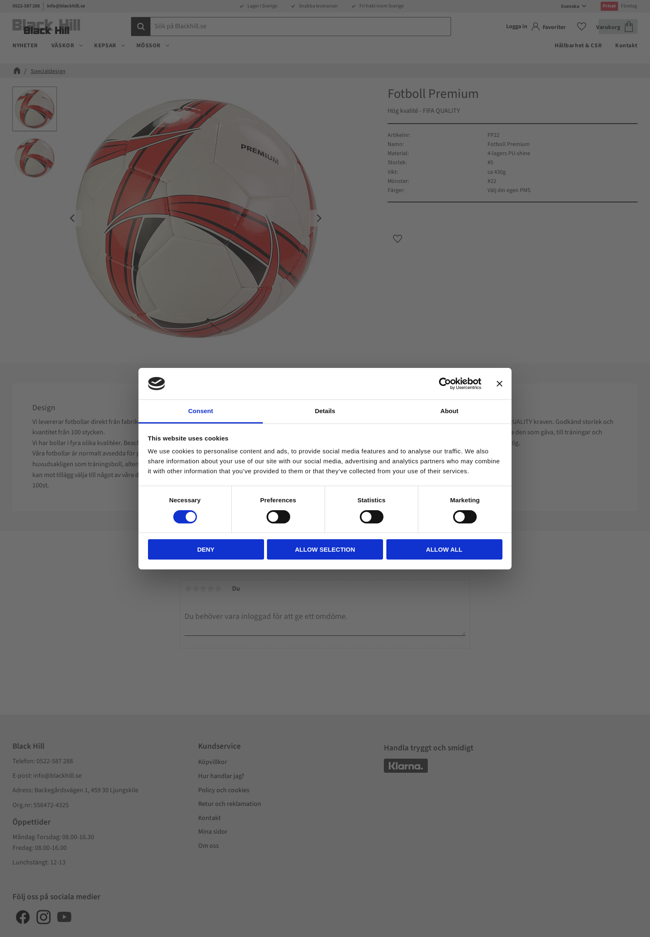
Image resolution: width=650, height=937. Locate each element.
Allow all (444, 549)
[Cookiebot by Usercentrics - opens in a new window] (445, 383)
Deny (206, 549)
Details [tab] (325, 410)
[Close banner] (499, 384)
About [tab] (449, 410)
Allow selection (325, 549)
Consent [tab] (200, 410)
